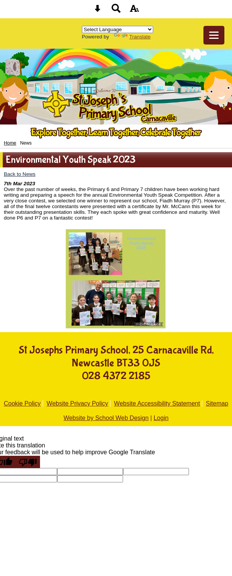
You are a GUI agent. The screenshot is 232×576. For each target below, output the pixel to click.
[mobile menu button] (213, 35)
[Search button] (116, 11)
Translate (132, 37)
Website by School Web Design (106, 418)
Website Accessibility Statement (157, 403)
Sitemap (217, 403)
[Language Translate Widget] (117, 29)
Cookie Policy (22, 403)
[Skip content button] (97, 11)
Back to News (19, 174)
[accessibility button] (134, 11)
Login (161, 418)
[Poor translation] (28, 462)
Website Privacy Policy (77, 403)
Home (10, 143)
